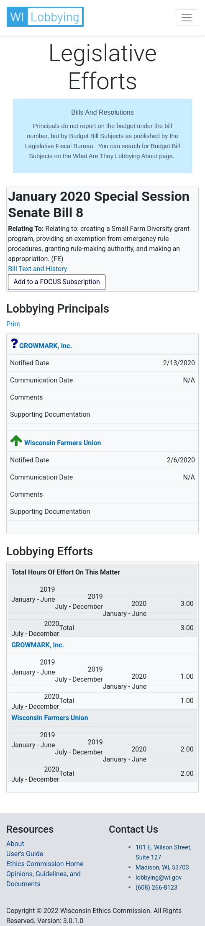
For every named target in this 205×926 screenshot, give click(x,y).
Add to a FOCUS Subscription (56, 282)
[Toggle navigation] (186, 17)
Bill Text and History (37, 269)
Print (13, 324)
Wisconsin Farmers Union (62, 443)
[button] (45, 17)
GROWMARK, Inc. (45, 346)
